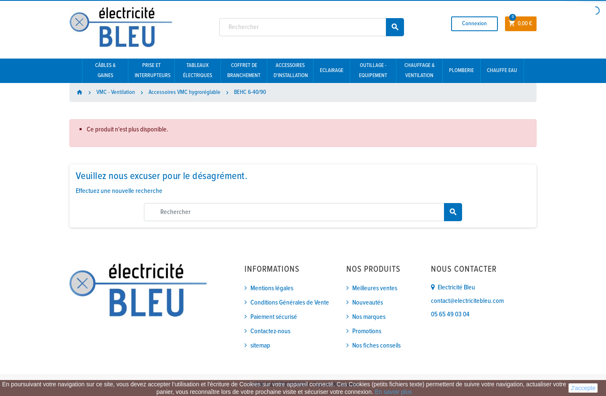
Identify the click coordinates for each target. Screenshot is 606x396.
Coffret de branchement (243, 70)
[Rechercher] (311, 27)
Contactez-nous (270, 331)
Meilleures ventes (374, 288)
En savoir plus (393, 391)
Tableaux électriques (197, 70)
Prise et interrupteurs (152, 70)
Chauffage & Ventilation (419, 70)
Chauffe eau (502, 70)
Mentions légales (271, 288)
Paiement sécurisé (273, 317)
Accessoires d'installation (291, 70)
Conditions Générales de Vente (289, 302)
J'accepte (583, 388)
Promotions (366, 331)
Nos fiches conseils (376, 345)
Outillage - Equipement (373, 70)
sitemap (260, 345)
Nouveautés (367, 302)
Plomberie (461, 70)
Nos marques (368, 317)
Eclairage (331, 70)
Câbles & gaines (105, 70)
